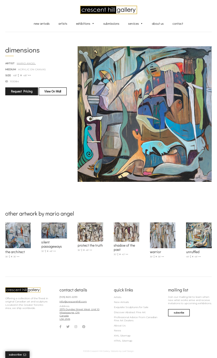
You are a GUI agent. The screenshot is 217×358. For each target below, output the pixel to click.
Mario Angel (26, 63)
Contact (177, 23)
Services (135, 23)
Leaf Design (128, 351)
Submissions (111, 23)
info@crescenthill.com (73, 301)
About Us (158, 23)
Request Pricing (21, 91)
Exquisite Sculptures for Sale (131, 307)
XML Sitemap (122, 335)
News (117, 330)
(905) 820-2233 (68, 297)
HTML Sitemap (123, 340)
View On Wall (52, 91)
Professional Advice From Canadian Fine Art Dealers (135, 319)
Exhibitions (85, 23)
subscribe (179, 312)
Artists (62, 23)
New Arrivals (42, 23)
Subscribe (17, 354)
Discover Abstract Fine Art (130, 312)
